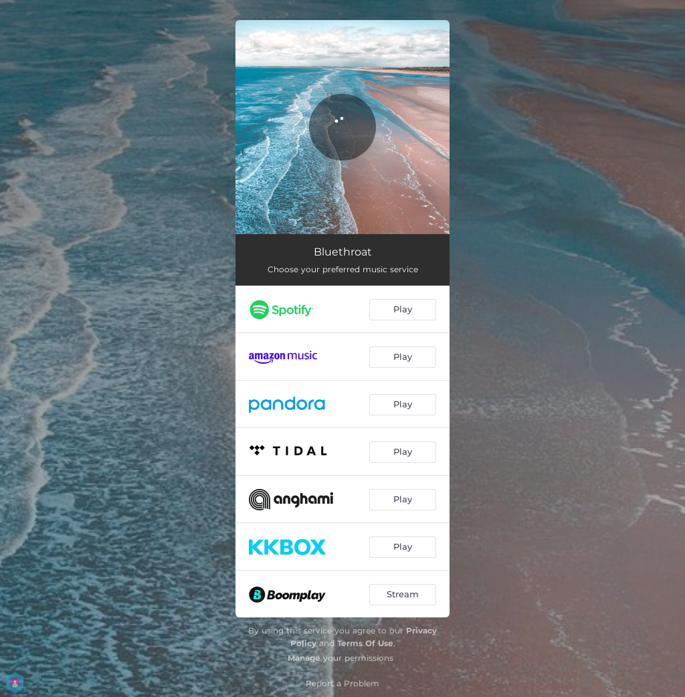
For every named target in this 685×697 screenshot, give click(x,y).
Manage (304, 658)
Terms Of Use (365, 643)
